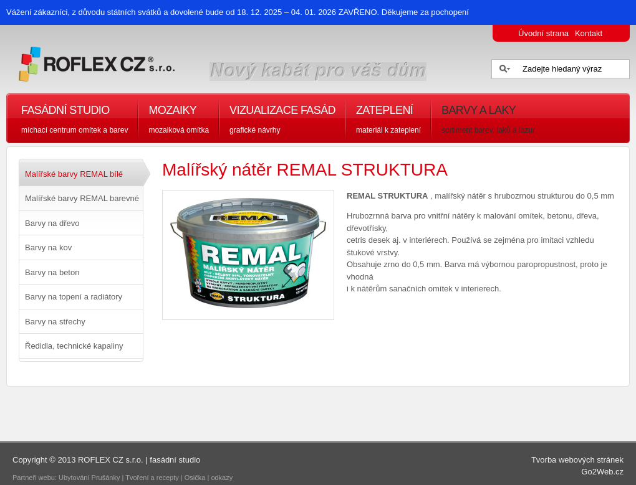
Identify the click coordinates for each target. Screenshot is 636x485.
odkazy (222, 477)
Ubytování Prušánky (89, 477)
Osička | (198, 477)
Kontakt (588, 33)
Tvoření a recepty (152, 477)
